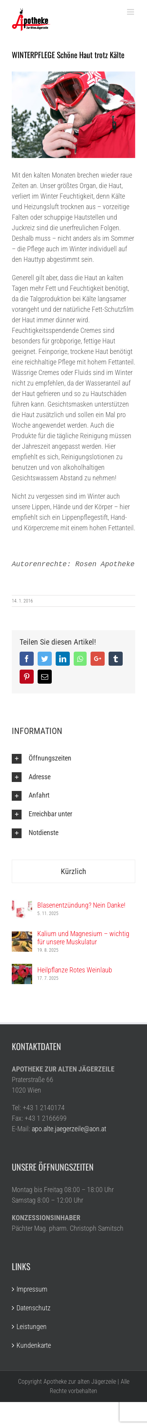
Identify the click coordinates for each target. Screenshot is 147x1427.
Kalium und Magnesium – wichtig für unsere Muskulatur (83, 937)
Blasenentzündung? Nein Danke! (81, 905)
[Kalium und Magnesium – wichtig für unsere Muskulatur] (22, 937)
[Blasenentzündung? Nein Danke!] (22, 904)
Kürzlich (73, 871)
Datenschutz (33, 1308)
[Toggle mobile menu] (131, 12)
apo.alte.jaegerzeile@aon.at (69, 1129)
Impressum (31, 1289)
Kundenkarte (33, 1345)
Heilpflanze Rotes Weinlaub (74, 970)
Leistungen (31, 1326)
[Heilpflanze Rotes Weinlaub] (22, 969)
